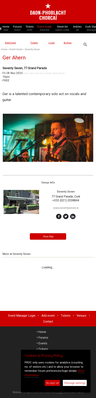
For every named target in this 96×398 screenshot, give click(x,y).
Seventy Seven (32, 49)
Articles (77, 28)
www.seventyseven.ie (66, 208)
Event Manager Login (21, 315)
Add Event (10, 42)
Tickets (30, 28)
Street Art (62, 28)
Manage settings (74, 383)
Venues (81, 315)
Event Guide (44, 28)
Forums (17, 28)
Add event (48, 315)
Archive (68, 42)
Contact (48, 321)
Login (52, 42)
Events (42, 343)
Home (5, 28)
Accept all (52, 383)
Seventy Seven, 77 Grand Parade (24, 68)
